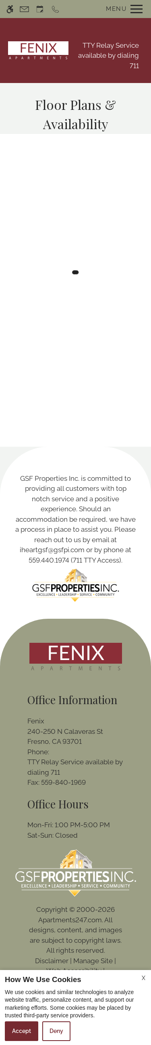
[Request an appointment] (40, 9)
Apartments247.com (70, 920)
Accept (21, 1031)
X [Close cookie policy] (143, 978)
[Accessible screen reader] (10, 9)
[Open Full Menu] (122, 9)
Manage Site (93, 961)
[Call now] (55, 9)
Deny (56, 1031)
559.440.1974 (49, 560)
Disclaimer (51, 961)
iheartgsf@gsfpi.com (52, 550)
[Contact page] (24, 9)
